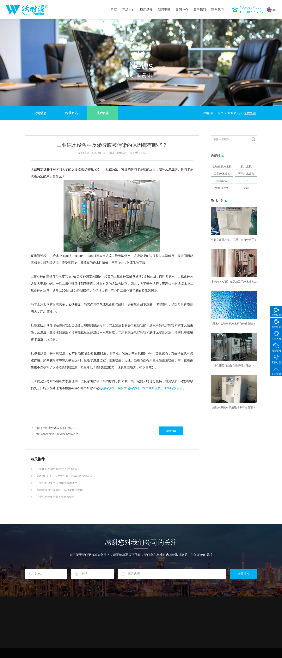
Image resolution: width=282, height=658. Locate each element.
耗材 (246, 188)
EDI (246, 180)
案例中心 (182, 9)
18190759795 (251, 12)
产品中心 (128, 9)
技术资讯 (102, 113)
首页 (114, 9)
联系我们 (217, 9)
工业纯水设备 (173, 388)
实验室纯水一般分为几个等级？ (54, 434)
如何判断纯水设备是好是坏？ (53, 427)
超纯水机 (108, 388)
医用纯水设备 (151, 388)
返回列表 (171, 430)
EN (271, 9)
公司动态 (40, 113)
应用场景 (146, 9)
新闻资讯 (164, 9)
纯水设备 (222, 180)
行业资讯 (71, 113)
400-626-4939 (250, 7)
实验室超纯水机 (128, 388)
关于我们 (199, 9)
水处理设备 (222, 188)
